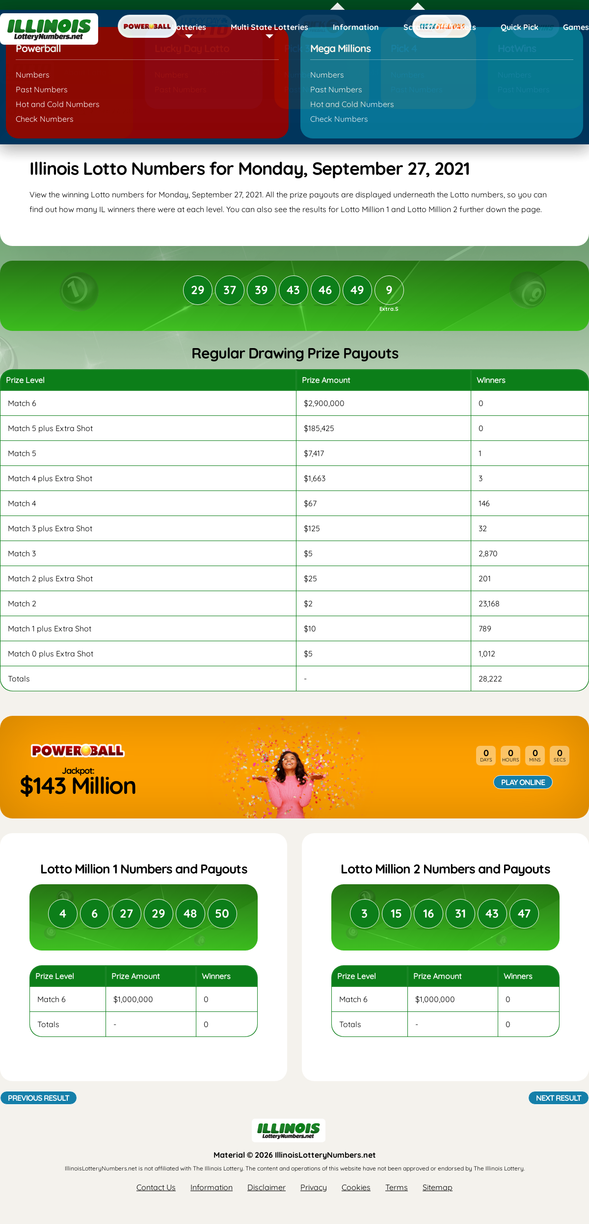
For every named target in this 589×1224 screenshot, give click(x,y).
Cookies (356, 1187)
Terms (396, 1187)
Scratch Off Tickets (439, 27)
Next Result (558, 1098)
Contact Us (156, 1187)
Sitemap (438, 1187)
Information (356, 27)
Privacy (313, 1187)
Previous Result (38, 1098)
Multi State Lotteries (269, 27)
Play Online (523, 782)
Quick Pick (519, 27)
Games (576, 27)
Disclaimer (266, 1187)
